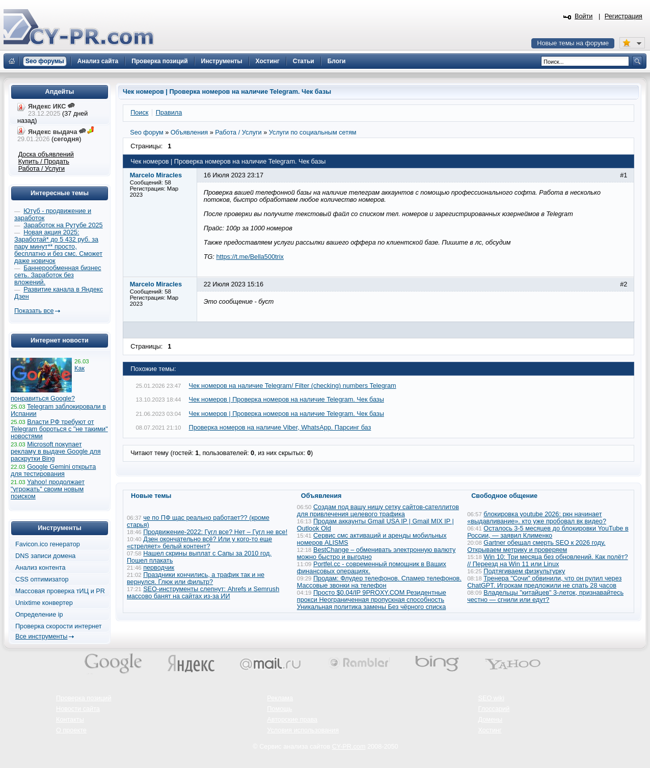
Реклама (280, 698)
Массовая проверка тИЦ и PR (60, 591)
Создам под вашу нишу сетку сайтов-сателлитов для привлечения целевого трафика (378, 511)
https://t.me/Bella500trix (250, 256)
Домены (490, 719)
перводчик (158, 567)
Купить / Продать (43, 161)
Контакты (70, 719)
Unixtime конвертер (44, 602)
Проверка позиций (83, 698)
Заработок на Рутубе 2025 (62, 225)
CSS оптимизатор (42, 579)
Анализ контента (40, 567)
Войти (584, 16)
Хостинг (490, 730)
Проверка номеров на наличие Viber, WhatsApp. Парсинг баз (280, 427)
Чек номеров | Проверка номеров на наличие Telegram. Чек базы (286, 399)
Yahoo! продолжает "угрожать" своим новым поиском (48, 489)
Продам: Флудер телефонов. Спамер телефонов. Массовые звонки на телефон (379, 582)
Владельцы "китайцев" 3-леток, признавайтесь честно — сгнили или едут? (545, 596)
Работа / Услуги (41, 168)
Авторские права (292, 719)
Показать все (33, 310)
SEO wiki (491, 698)
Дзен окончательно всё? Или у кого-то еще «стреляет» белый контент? (199, 543)
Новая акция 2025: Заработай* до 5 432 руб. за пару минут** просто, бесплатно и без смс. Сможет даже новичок (58, 246)
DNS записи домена (45, 556)
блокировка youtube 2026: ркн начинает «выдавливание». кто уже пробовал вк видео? (536, 518)
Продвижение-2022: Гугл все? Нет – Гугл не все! (215, 532)
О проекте (71, 730)
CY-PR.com (349, 746)
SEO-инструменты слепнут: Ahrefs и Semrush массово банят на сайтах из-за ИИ (203, 593)
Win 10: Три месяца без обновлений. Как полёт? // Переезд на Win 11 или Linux (547, 560)
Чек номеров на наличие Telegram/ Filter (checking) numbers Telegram (292, 385)
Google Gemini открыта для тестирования (53, 470)
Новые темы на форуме (573, 43)
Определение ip (39, 614)
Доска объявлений (46, 154)
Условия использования (303, 730)
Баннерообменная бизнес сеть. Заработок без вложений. (57, 275)
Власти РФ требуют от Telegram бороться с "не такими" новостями (59, 429)
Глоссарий (494, 708)
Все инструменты (41, 636)
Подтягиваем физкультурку (524, 571)
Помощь (279, 708)
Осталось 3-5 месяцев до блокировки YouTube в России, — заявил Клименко (548, 532)
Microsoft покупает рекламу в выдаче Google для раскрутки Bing (56, 451)
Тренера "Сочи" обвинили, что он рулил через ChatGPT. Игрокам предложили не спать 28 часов (544, 582)
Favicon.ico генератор (47, 544)
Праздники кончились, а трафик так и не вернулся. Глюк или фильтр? (195, 578)
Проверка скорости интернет (58, 626)
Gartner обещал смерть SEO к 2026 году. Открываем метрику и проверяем (536, 546)
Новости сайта (78, 708)
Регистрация (623, 16)
